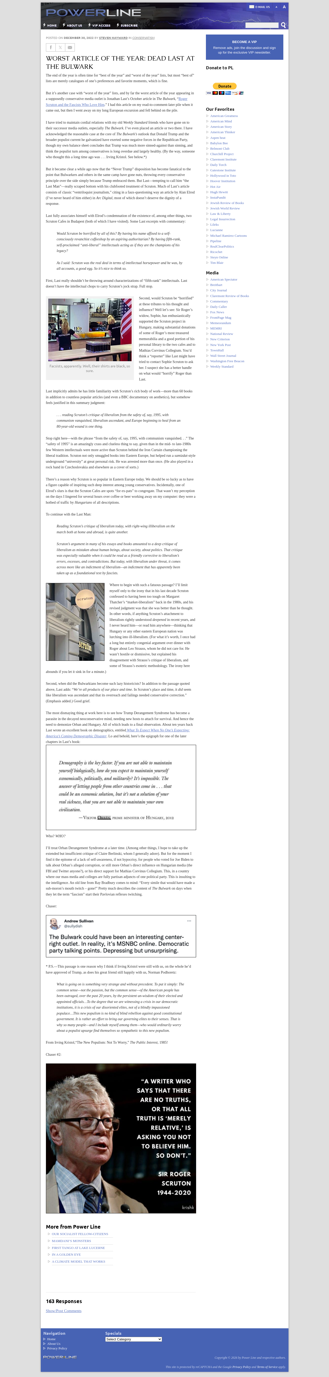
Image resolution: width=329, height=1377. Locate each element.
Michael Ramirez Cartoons (228, 236)
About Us (74, 25)
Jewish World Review (225, 208)
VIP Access (101, 25)
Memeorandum (220, 323)
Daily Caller (218, 307)
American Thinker (222, 132)
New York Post (220, 345)
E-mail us (262, 7)
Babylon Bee (219, 143)
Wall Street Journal (223, 356)
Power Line (91, 13)
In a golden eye (66, 1254)
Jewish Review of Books (227, 203)
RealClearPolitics (222, 246)
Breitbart (216, 285)
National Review (221, 334)
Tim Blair (216, 263)
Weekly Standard (222, 366)
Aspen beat (218, 138)
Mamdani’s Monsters (71, 1241)
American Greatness (224, 116)
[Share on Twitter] (60, 47)
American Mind (221, 121)
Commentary (219, 301)
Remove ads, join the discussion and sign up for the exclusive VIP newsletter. (244, 47)
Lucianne (216, 230)
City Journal (218, 290)
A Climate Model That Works (78, 1261)
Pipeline (215, 241)
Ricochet (216, 252)
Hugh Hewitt (219, 192)
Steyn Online (219, 257)
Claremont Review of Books (229, 296)
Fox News (217, 312)
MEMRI (216, 328)
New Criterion (220, 339)
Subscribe (129, 25)
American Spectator (223, 279)
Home (52, 25)
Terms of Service (267, 1367)
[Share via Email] (70, 47)
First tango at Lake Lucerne (78, 1248)
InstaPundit (218, 197)
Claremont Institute (223, 159)
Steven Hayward (113, 38)
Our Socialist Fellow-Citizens (80, 1234)
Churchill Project (222, 154)
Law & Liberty (220, 214)
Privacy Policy (57, 1348)
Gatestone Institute (223, 170)
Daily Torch (218, 165)
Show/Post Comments (64, 1310)
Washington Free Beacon (227, 361)
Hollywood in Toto (223, 176)
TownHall (217, 350)
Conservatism (143, 38)
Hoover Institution (222, 181)
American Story (221, 127)
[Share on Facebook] (51, 47)
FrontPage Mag (220, 317)
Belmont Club (219, 148)
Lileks (214, 224)
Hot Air (215, 187)
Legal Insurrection (222, 219)
